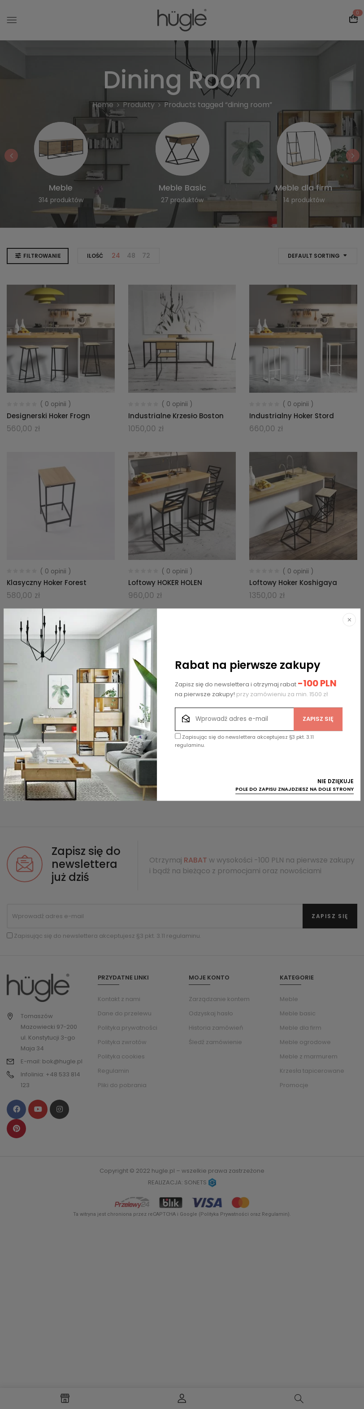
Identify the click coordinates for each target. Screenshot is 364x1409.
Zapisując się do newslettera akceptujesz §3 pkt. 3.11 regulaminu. (244, 741)
